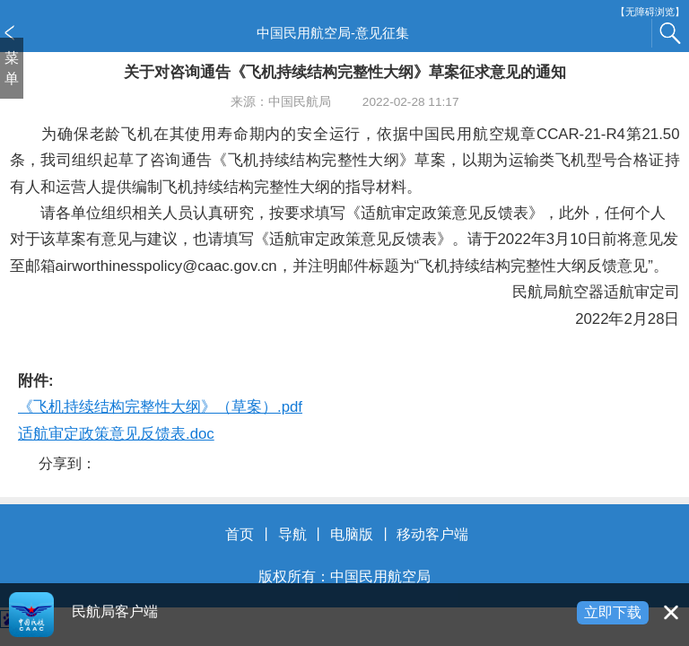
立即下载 (612, 612)
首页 (239, 534)
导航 (292, 534)
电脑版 (351, 534)
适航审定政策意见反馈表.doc (116, 433)
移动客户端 (432, 534)
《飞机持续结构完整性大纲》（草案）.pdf (160, 406)
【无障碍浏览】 (650, 12)
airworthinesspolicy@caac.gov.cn (166, 266)
